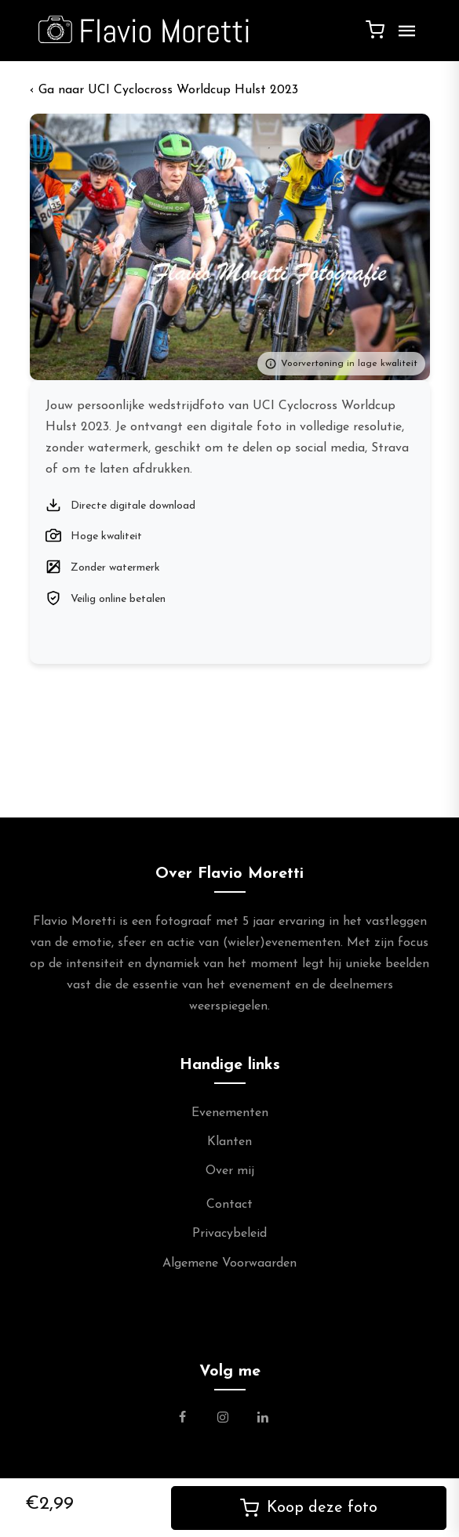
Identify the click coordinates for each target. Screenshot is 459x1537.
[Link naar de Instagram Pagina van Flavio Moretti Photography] (223, 1419)
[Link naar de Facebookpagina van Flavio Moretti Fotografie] (192, 1419)
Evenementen (229, 1113)
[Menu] (403, 37)
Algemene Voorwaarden (229, 1263)
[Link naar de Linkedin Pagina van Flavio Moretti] (263, 1419)
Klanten (229, 1142)
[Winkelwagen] (375, 29)
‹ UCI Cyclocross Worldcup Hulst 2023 (164, 90)
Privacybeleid (229, 1233)
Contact (229, 1204)
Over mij (230, 1171)
